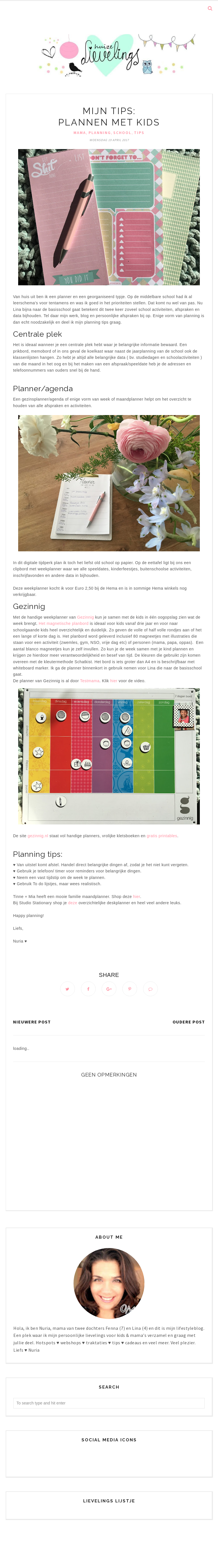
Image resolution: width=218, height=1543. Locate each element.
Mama (80, 132)
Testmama (90, 681)
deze (72, 903)
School (122, 132)
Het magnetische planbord (64, 623)
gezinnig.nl (38, 836)
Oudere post (189, 1022)
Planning (100, 132)
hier (114, 681)
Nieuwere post (32, 1022)
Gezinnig (86, 617)
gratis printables (162, 836)
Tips (139, 132)
